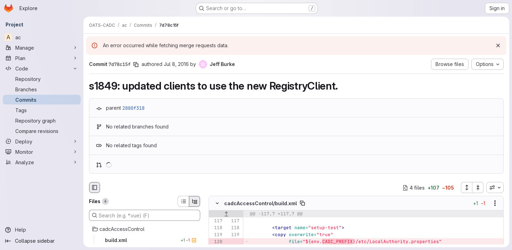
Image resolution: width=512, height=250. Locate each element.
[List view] (183, 201)
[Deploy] (42, 141)
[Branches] (42, 89)
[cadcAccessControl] (145, 229)
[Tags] (42, 110)
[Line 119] (216, 235)
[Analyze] (42, 162)
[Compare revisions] (42, 131)
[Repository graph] (42, 120)
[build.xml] (145, 240)
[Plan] (42, 58)
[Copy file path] (302, 203)
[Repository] (42, 79)
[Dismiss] (498, 45)
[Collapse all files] (477, 187)
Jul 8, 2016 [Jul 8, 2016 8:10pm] (176, 64)
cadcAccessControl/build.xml (260, 203)
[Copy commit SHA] (136, 64)
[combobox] (495, 187)
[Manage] (42, 47)
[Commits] (42, 100)
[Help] (42, 230)
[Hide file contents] (217, 203)
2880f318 (133, 108)
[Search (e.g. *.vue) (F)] (144, 215)
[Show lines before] (226, 214)
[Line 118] (216, 228)
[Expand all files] (466, 187)
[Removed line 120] (216, 242)
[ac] (42, 37)
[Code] (42, 68)
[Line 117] (216, 221)
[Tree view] (194, 201)
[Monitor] (42, 152)
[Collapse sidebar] (42, 241)
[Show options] (495, 203)
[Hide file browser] (94, 187)
